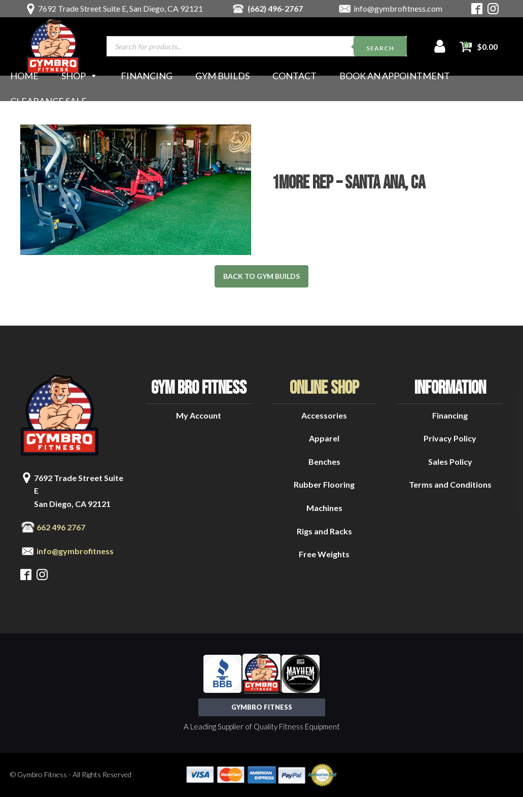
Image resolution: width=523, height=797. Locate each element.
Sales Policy (450, 461)
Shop (79, 75)
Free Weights (324, 554)
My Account (198, 415)
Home (24, 75)
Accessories (324, 415)
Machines (324, 508)
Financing (146, 75)
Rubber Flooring (324, 484)
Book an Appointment (394, 75)
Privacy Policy (450, 438)
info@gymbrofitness (75, 551)
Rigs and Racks (324, 531)
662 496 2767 (61, 527)
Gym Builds (222, 75)
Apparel (324, 438)
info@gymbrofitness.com (398, 8)
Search (380, 48)
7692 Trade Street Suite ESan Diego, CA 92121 (78, 490)
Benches (324, 461)
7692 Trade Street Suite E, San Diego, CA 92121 (120, 8)
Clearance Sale (48, 101)
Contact (294, 75)
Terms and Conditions (450, 484)
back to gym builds (261, 276)
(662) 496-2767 (275, 8)
